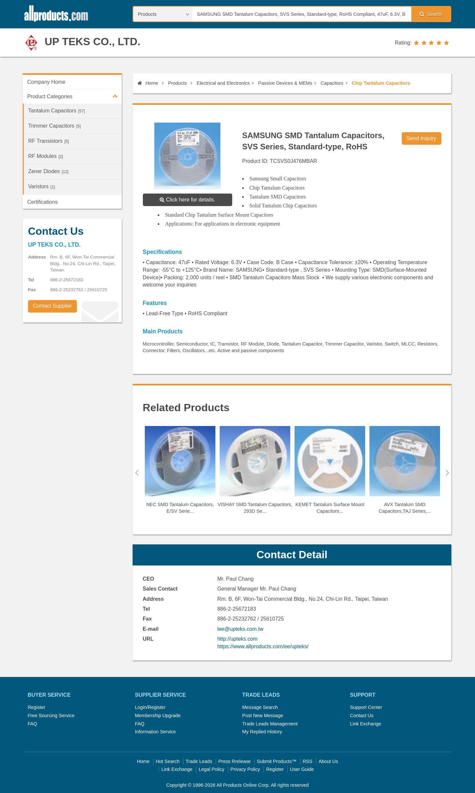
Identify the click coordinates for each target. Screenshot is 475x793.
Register (37, 707)
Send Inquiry (421, 138)
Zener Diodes (48, 171)
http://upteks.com (237, 639)
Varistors (41, 186)
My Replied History (262, 731)
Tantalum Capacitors (56, 110)
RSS (307, 761)
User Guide (302, 769)
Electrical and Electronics (223, 83)
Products (177, 83)
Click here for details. (187, 199)
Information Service (155, 731)
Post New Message (262, 715)
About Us (328, 761)
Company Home (46, 82)
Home (148, 83)
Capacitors (332, 83)
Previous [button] (137, 472)
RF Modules (45, 156)
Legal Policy (211, 769)
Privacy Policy (245, 769)
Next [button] (447, 472)
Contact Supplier (52, 306)
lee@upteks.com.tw (240, 629)
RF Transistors (48, 141)
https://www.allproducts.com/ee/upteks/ (263, 646)
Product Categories (74, 96)
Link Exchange (365, 723)
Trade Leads (199, 761)
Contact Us (361, 715)
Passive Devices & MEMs (285, 83)
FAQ (32, 723)
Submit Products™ (277, 761)
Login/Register (150, 707)
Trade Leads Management (270, 723)
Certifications (42, 202)
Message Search (260, 707)
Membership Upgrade (157, 715)
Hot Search (167, 761)
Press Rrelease (234, 761)
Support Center (366, 707)
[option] (180, 472)
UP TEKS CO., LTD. (92, 41)
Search (431, 14)
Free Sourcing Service (51, 715)
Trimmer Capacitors (54, 126)
